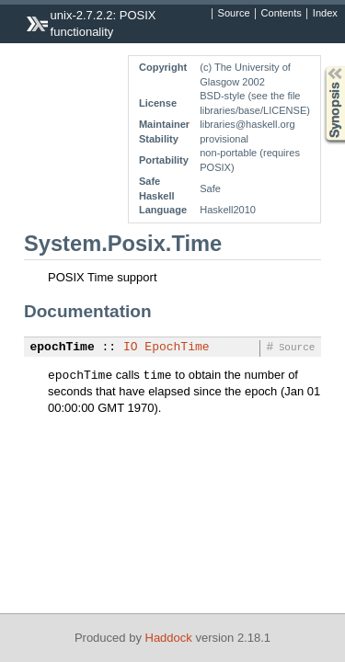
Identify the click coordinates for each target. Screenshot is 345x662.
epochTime (62, 347)
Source (234, 13)
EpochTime (176, 347)
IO (130, 347)
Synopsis (320, 66)
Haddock (168, 638)
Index (325, 13)
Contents (281, 13)
